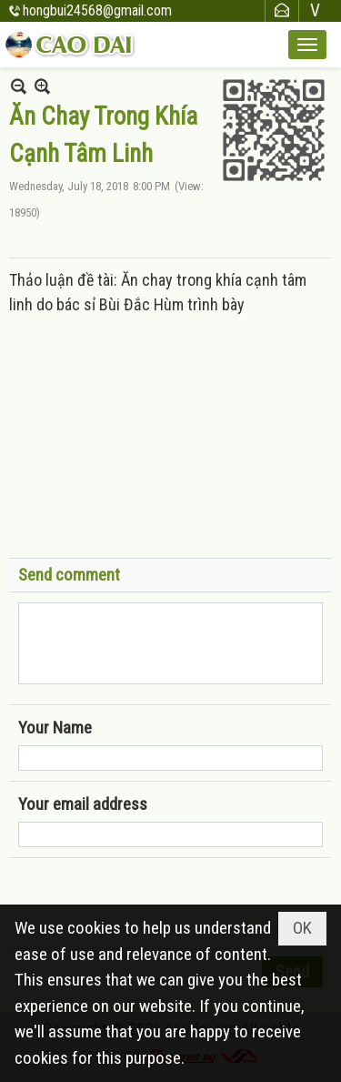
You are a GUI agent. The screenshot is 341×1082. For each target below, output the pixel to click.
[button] (307, 44)
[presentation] (156, 903)
